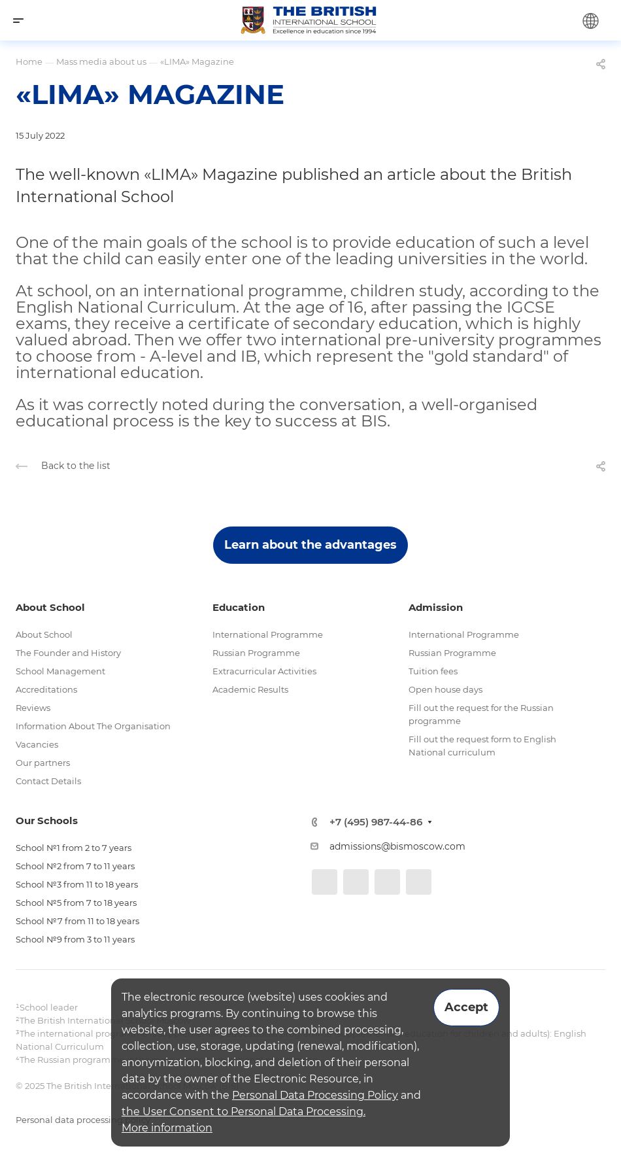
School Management (60, 671)
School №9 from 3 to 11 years (75, 939)
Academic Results (250, 689)
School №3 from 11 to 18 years (77, 884)
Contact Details (48, 781)
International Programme (267, 634)
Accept (466, 1007)
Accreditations (46, 689)
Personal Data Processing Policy (315, 1095)
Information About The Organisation (93, 726)
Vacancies (37, 744)
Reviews (33, 707)
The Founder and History (68, 653)
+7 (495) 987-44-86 (375, 822)
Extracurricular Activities (264, 671)
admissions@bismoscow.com (397, 846)
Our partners (43, 762)
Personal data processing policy (83, 1119)
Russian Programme (256, 653)
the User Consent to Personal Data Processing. (243, 1111)
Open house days (445, 689)
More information (167, 1128)
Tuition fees (433, 671)
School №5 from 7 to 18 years (76, 902)
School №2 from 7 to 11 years (75, 866)
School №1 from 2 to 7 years (73, 847)
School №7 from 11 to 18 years (77, 921)
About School (44, 634)
